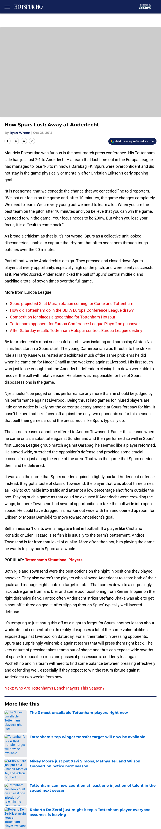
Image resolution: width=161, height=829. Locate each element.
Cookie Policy (15, 782)
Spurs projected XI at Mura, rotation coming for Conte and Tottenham (71, 303)
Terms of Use (102, 774)
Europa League (28, 717)
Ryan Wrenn (20, 133)
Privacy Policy (16, 774)
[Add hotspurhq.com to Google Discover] (132, 141)
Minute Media (27, 810)
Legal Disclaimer (105, 782)
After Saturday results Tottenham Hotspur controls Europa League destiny (76, 330)
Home (9, 717)
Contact (11, 757)
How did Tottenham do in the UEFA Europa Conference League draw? (72, 310)
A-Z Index (99, 790)
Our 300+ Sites (104, 757)
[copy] (32, 141)
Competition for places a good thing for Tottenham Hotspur (62, 317)
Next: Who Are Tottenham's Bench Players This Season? (54, 688)
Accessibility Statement (25, 790)
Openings (99, 749)
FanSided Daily (17, 765)
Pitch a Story (102, 765)
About (9, 749)
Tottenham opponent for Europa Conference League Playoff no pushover (75, 323)
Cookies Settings (19, 799)
